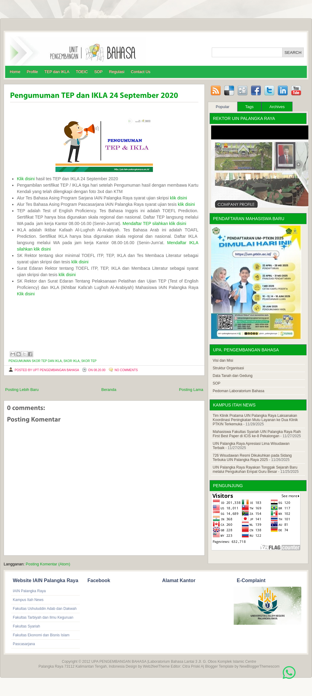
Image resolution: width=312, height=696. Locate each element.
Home (15, 71)
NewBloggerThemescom (259, 666)
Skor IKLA (71, 361)
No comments (126, 370)
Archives (277, 106)
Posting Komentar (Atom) (48, 564)
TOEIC (82, 71)
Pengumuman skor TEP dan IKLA (35, 361)
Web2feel (150, 666)
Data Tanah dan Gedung (233, 376)
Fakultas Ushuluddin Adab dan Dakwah (44, 608)
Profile (32, 71)
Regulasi (117, 71)
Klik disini (25, 178)
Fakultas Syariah (26, 626)
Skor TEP (89, 361)
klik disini (178, 197)
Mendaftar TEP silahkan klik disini (154, 223)
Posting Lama (191, 389)
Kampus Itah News (28, 600)
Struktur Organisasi (228, 368)
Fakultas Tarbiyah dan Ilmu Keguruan (43, 617)
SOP (98, 71)
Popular (222, 106)
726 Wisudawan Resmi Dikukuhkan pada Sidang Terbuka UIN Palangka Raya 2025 (252, 457)
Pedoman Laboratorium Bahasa (238, 391)
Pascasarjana (24, 644)
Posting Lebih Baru (22, 389)
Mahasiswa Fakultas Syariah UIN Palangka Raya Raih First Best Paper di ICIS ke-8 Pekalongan (257, 434)
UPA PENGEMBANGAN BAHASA (119, 661)
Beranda (108, 389)
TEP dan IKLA (56, 71)
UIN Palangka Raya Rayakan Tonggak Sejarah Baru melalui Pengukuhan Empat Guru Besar (255, 469)
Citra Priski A (192, 666)
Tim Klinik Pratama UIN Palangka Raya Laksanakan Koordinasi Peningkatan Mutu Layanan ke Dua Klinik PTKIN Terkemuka (255, 419)
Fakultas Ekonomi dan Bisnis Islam (41, 635)
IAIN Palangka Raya (29, 591)
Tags (249, 106)
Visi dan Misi (223, 360)
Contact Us (140, 71)
